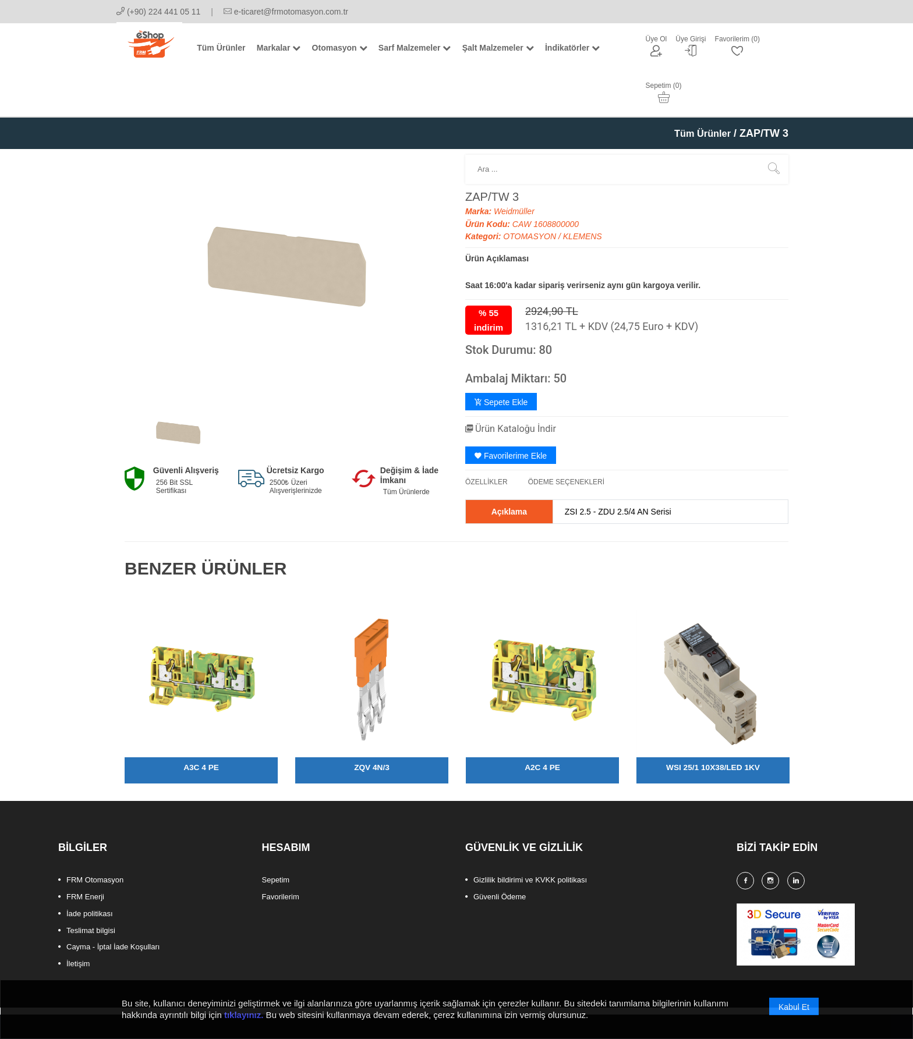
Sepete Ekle (501, 358)
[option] (178, 389)
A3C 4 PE (201, 723)
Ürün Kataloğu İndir (515, 384)
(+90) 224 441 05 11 (158, 11)
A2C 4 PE (542, 723)
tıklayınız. (244, 1019)
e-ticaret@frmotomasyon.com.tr (286, 11)
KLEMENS (582, 192)
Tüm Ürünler (699, 89)
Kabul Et (793, 1011)
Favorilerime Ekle (511, 411)
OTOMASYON (530, 192)
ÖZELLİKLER (486, 438)
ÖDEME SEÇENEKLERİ (566, 438)
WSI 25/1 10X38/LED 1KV (713, 723)
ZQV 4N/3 (371, 723)
